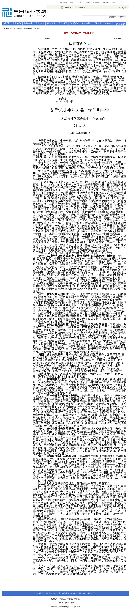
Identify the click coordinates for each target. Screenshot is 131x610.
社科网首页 (63, 3)
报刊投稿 (105, 3)
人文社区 (79, 3)
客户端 (88, 3)
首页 (15, 28)
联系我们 (65, 593)
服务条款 (74, 593)
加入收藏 (48, 593)
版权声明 (82, 593)
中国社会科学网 (122, 2)
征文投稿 (57, 593)
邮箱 (113, 3)
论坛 (71, 3)
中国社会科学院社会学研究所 (69, 599)
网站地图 (91, 593)
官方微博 (96, 3)
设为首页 (40, 593)
